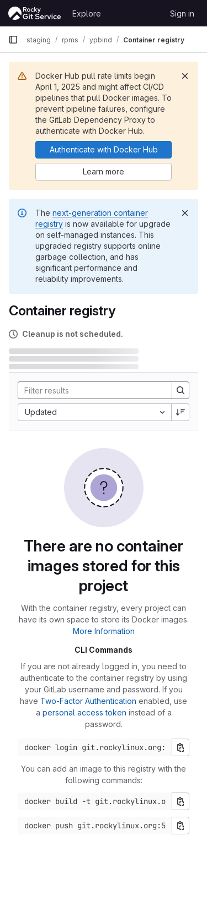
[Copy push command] (180, 825)
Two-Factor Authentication (88, 701)
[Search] (90, 390)
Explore (86, 13)
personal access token (84, 712)
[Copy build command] (180, 801)
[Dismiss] (185, 76)
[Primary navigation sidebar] (13, 39)
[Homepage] (34, 13)
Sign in (182, 13)
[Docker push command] (95, 825)
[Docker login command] (95, 747)
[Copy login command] (180, 747)
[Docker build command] (95, 801)
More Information (104, 631)
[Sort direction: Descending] (180, 412)
